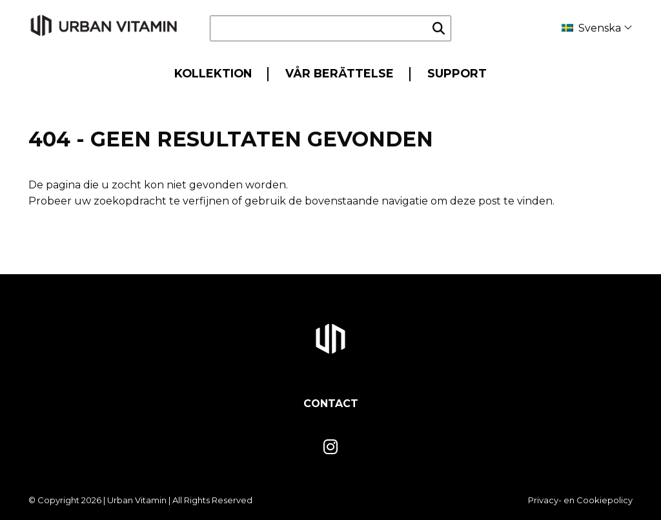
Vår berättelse (339, 73)
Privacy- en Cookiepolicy (580, 500)
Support (457, 73)
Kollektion (213, 73)
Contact (330, 403)
